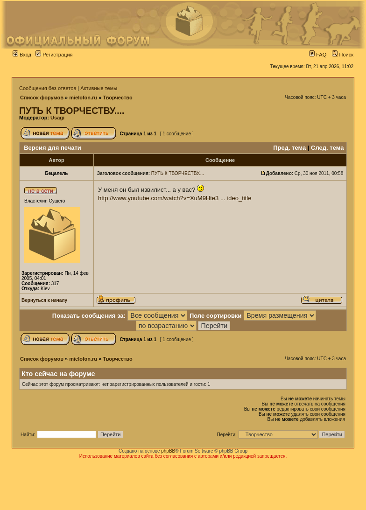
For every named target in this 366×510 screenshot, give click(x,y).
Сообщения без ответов (47, 88)
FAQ (317, 54)
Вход (22, 54)
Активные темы (98, 88)
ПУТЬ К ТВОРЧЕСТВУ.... (71, 110)
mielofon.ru (83, 97)
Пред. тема (289, 147)
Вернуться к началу (44, 300)
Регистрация (53, 54)
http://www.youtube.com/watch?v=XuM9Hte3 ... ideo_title (174, 198)
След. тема (327, 147)
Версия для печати (52, 147)
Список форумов (41, 97)
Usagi (57, 117)
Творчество (117, 97)
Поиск (342, 54)
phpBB (168, 451)
